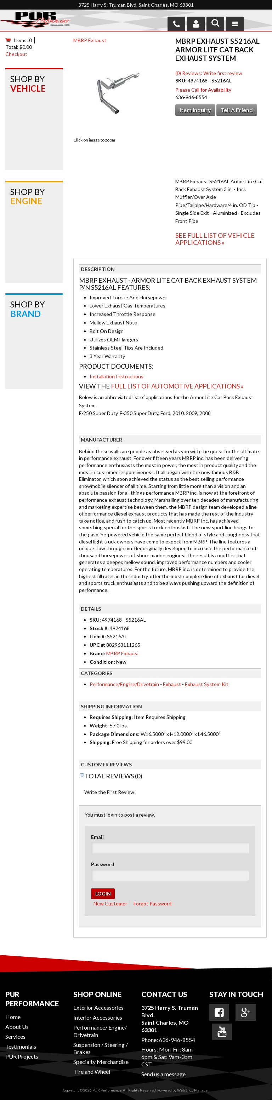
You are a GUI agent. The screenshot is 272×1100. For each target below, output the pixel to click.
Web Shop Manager (193, 1090)
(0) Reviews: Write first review (208, 73)
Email (97, 837)
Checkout (16, 54)
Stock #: (100, 628)
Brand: (97, 653)
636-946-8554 (177, 1039)
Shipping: (100, 742)
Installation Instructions (116, 376)
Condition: (102, 662)
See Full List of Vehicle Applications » (215, 238)
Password (102, 864)
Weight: (99, 725)
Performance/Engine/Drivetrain (124, 684)
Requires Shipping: (111, 717)
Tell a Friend (237, 109)
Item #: (98, 636)
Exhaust (172, 684)
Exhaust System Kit (206, 684)
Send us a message (163, 1074)
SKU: (181, 80)
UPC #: (98, 645)
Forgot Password (152, 903)
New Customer (110, 903)
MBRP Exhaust (89, 40)
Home (13, 1016)
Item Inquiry (195, 109)
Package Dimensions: (115, 734)
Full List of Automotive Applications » (177, 386)
